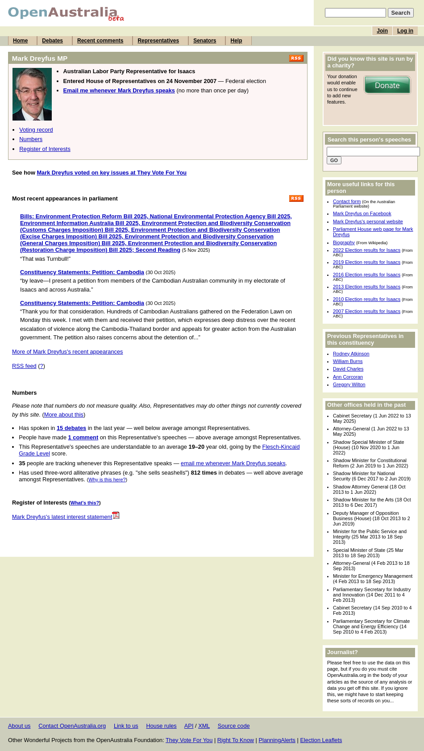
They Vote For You (189, 740)
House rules (161, 725)
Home (20, 41)
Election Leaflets (321, 740)
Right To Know (235, 740)
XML (204, 725)
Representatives (158, 41)
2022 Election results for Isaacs (366, 250)
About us (19, 725)
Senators (204, 41)
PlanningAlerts (277, 740)
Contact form (347, 201)
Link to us (126, 725)
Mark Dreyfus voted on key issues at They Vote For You (112, 172)
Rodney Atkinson (351, 353)
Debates (52, 41)
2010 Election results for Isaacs (366, 299)
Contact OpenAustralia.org (72, 725)
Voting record (36, 129)
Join (382, 31)
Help (236, 41)
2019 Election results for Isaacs (366, 262)
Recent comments (100, 41)
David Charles (348, 368)
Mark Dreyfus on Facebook (362, 213)
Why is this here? (106, 479)
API (189, 725)
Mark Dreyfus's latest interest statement (66, 516)
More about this (63, 414)
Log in (405, 31)
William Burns (347, 361)
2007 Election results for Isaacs (366, 311)
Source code (234, 725)
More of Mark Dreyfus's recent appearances (67, 351)
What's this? (85, 502)
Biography (344, 242)
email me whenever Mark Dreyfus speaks (233, 463)
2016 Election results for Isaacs (366, 274)
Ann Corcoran (348, 377)
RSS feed (24, 366)
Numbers (30, 139)
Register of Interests (45, 149)
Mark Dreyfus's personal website (368, 221)
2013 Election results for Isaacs (366, 286)
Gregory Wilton (349, 384)
